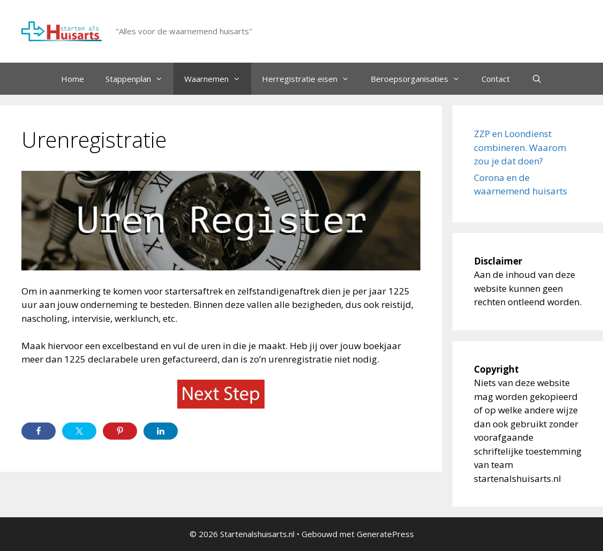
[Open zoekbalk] (536, 79)
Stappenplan (139, 79)
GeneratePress (385, 534)
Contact (495, 78)
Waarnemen (217, 79)
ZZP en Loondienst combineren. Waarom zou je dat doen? (520, 147)
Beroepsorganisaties (421, 79)
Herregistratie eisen (311, 79)
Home (72, 78)
